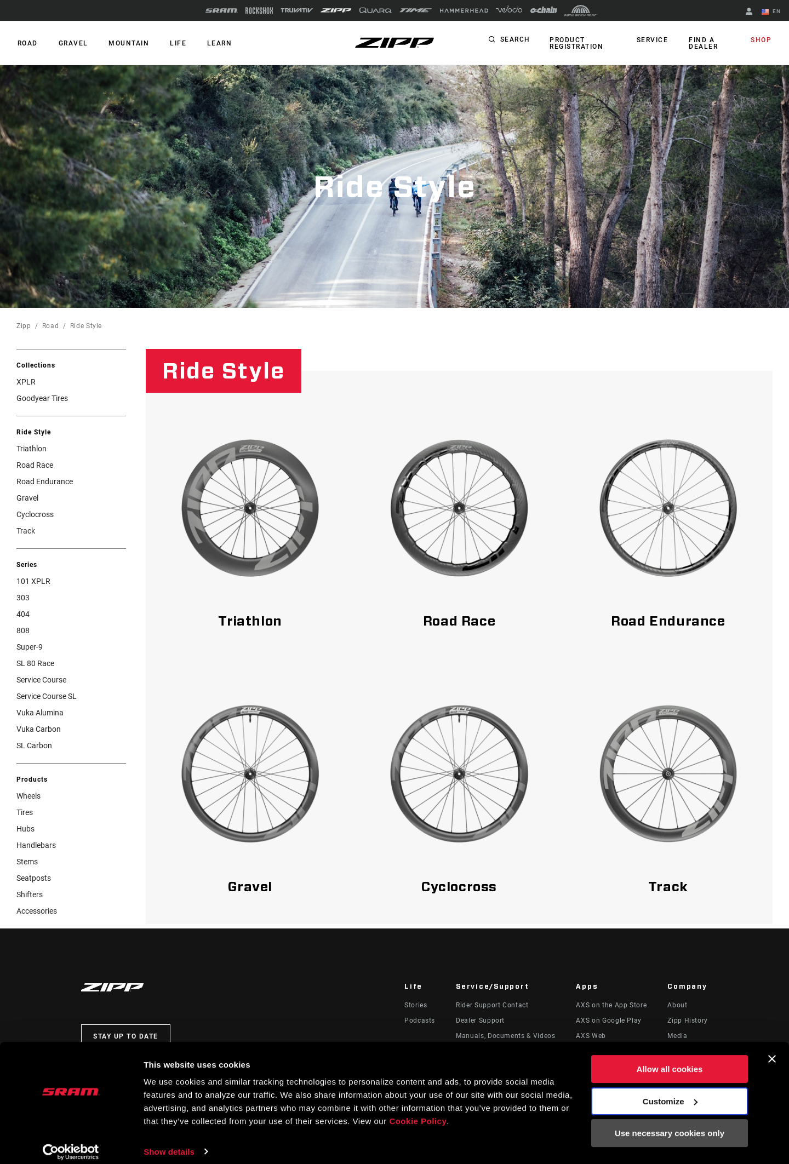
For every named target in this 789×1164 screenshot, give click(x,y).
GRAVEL (70, 43)
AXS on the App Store (611, 1005)
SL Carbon (34, 745)
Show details (169, 1142)
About (677, 1005)
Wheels (28, 796)
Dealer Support (480, 1020)
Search (515, 40)
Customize (670, 1092)
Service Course (41, 679)
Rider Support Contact (492, 1005)
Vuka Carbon (38, 729)
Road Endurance (44, 481)
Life (171, 43)
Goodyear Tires (42, 398)
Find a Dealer (703, 43)
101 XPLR (33, 581)
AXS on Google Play (609, 1020)
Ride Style (86, 326)
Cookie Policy (418, 1112)
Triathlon (31, 448)
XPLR (26, 381)
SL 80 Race (35, 663)
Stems (27, 861)
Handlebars (36, 845)
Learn (210, 43)
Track (25, 530)
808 (23, 630)
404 (23, 614)
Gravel (27, 498)
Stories (415, 1005)
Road (50, 326)
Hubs (25, 828)
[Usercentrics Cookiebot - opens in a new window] (71, 1142)
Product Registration (576, 43)
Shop (762, 40)
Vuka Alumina (40, 712)
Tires (24, 812)
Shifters (29, 894)
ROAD (26, 43)
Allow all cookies (670, 1060)
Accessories (36, 911)
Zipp (23, 326)
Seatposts (33, 878)
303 (23, 597)
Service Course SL (46, 696)
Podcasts (419, 1020)
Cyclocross (35, 514)
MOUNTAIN (124, 43)
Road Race (34, 465)
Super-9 (29, 647)
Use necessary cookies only (669, 1124)
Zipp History (687, 1020)
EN (772, 12)
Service (654, 40)
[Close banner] (772, 1050)
